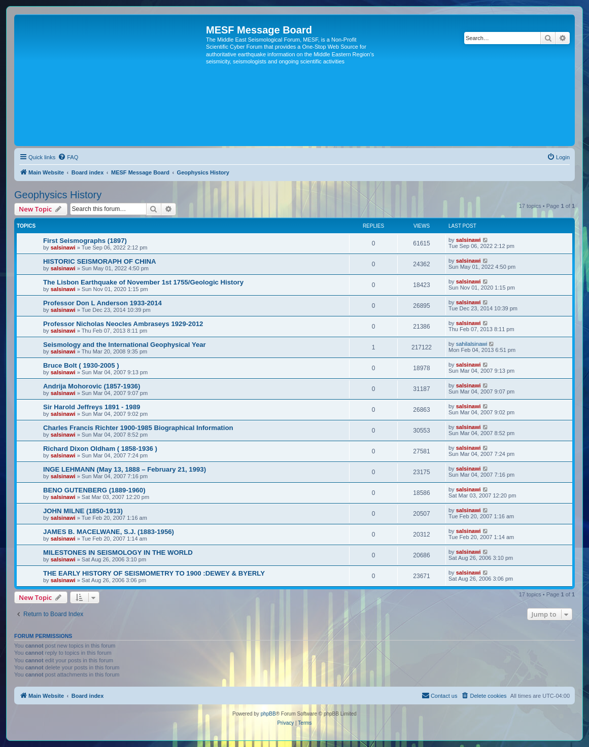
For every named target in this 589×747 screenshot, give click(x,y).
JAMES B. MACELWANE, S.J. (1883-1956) (108, 532)
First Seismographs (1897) (85, 240)
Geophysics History (57, 194)
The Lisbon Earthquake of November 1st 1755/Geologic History (143, 282)
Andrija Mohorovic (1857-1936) (91, 386)
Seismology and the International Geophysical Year (124, 344)
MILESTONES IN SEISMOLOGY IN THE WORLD (118, 552)
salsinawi (63, 247)
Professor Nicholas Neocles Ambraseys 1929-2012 (123, 324)
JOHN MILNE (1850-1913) (83, 511)
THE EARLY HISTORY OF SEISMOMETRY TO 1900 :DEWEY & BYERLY (154, 573)
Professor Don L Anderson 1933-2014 (102, 303)
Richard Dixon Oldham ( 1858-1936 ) (100, 448)
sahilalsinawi (472, 344)
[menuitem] (68, 157)
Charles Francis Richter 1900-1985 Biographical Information (138, 428)
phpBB (268, 714)
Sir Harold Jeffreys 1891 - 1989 (91, 407)
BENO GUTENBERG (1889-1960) (94, 490)
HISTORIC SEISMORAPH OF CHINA (99, 261)
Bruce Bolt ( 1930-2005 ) (81, 365)
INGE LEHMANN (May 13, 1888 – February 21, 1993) (124, 469)
